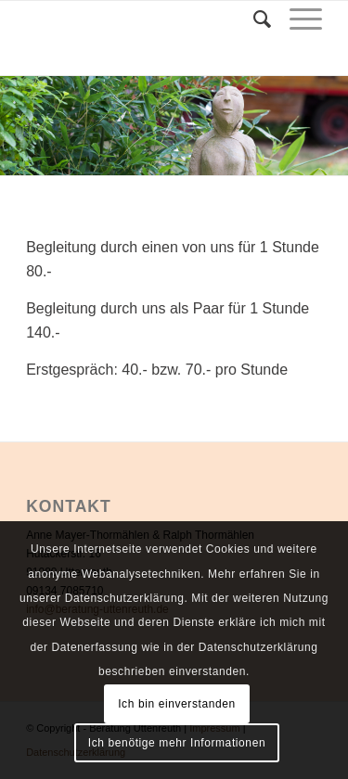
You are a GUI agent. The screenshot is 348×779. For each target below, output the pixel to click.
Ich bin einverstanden (177, 703)
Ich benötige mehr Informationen (176, 742)
